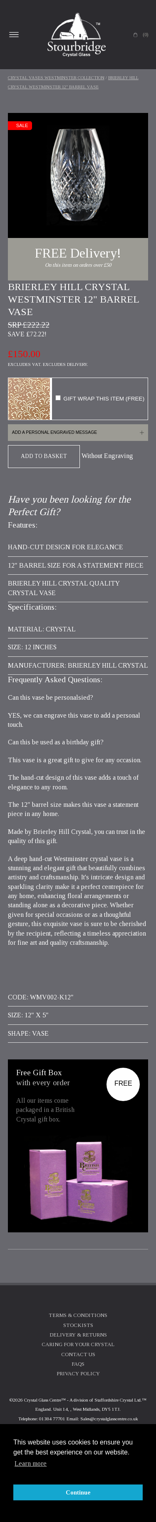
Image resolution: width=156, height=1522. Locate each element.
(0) (145, 35)
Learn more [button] (31, 1463)
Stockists (78, 1325)
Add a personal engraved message (54, 432)
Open (14, 34)
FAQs (78, 1364)
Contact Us (78, 1354)
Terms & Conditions (78, 1315)
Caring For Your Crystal (78, 1344)
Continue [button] (78, 1492)
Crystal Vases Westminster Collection (56, 77)
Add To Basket (44, 456)
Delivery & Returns (78, 1335)
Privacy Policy (78, 1374)
